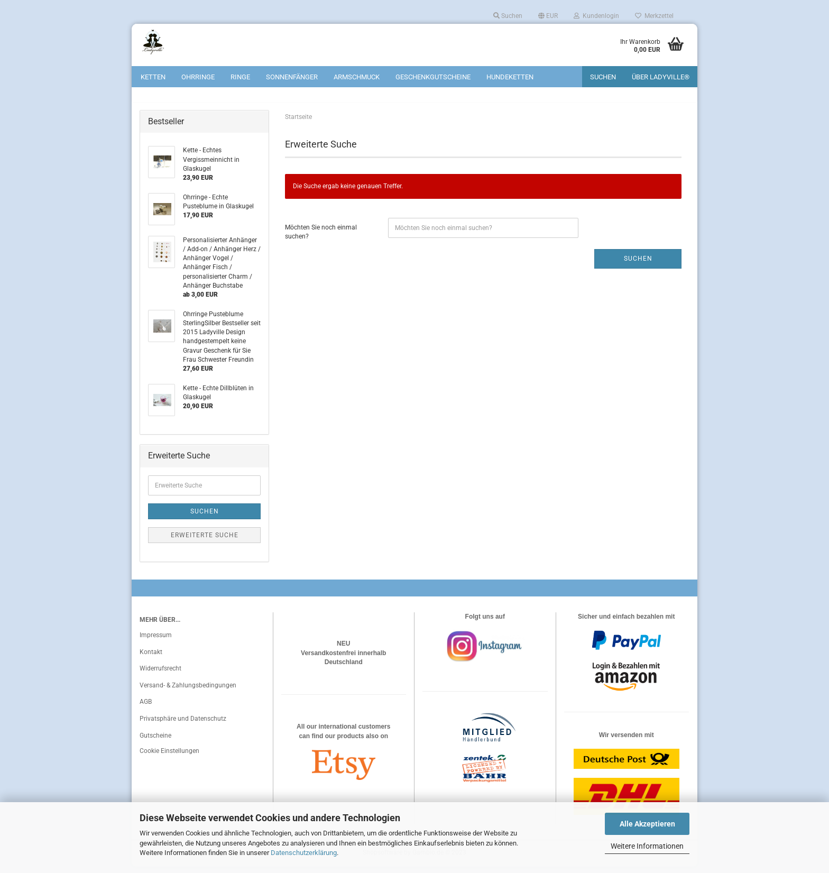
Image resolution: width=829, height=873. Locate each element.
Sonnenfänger (292, 77)
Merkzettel (654, 16)
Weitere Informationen (647, 846)
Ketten (153, 77)
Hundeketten (509, 77)
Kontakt (151, 658)
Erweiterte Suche (204, 541)
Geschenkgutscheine (433, 77)
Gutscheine (155, 742)
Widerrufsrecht (160, 675)
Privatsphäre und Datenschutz (183, 725)
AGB (146, 708)
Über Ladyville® (660, 77)
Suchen (507, 16)
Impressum (156, 641)
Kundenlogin (596, 16)
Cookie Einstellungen (169, 757)
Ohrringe (198, 77)
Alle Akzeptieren (647, 824)
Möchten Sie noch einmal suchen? (321, 238)
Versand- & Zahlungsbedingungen (188, 691)
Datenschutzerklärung (304, 853)
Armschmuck (357, 77)
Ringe (240, 77)
